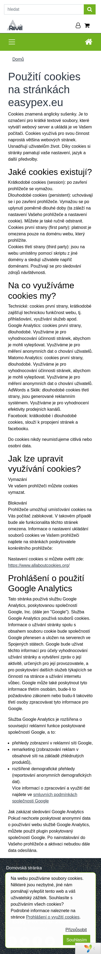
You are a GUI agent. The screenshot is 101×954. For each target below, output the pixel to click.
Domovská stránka (24, 868)
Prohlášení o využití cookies (52, 917)
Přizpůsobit (76, 929)
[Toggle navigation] (11, 42)
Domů (18, 59)
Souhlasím (77, 940)
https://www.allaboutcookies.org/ (39, 565)
